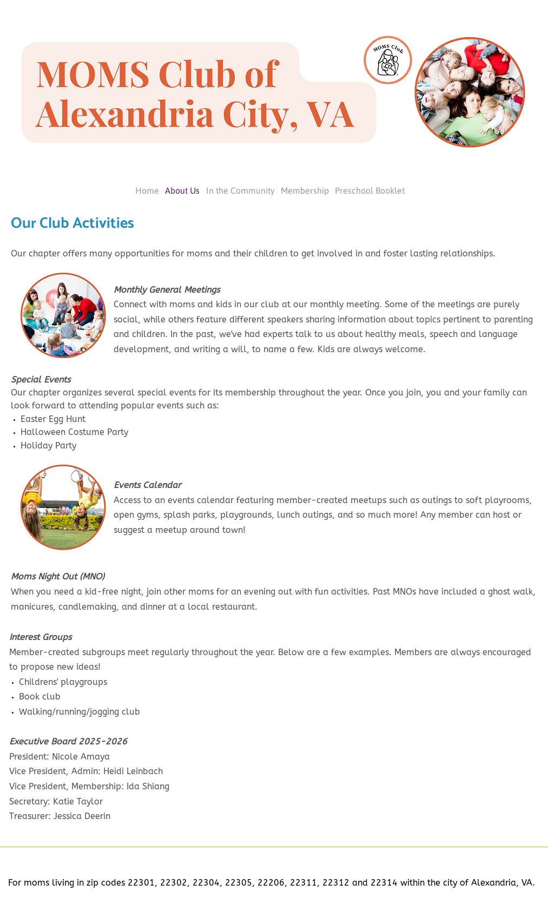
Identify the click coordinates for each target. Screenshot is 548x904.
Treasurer (28, 816)
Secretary (28, 801)
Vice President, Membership (65, 786)
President (28, 756)
